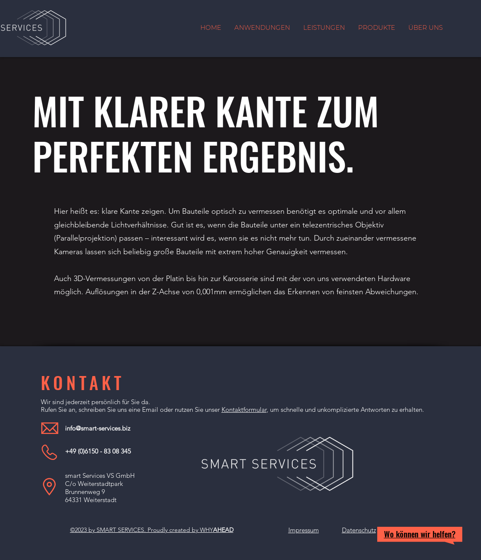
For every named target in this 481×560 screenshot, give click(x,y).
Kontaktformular (244, 409)
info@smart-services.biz (97, 428)
